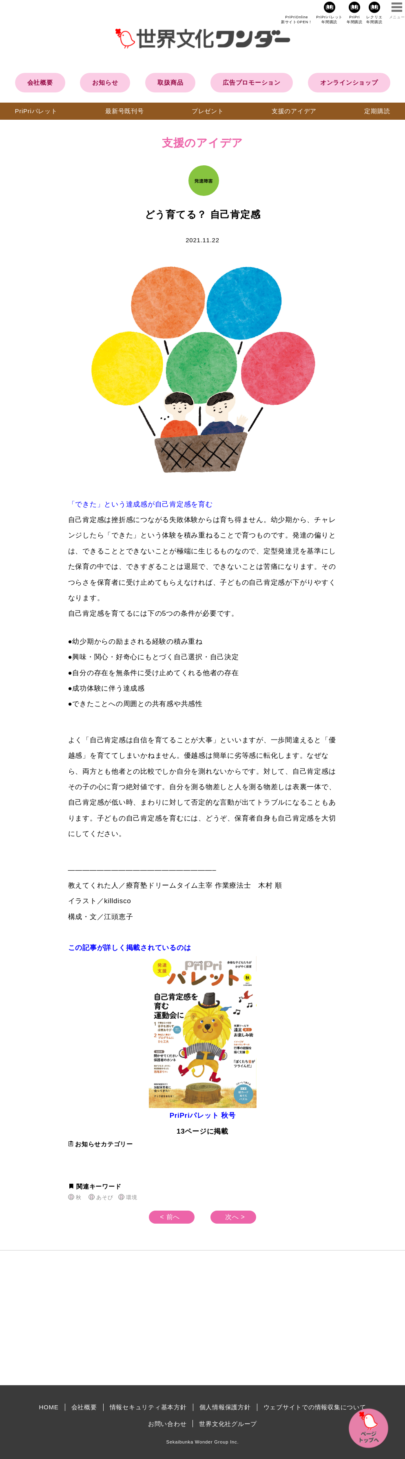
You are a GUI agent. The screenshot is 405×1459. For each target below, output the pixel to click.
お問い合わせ (167, 1423)
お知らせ (105, 82)
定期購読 (377, 111)
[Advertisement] (133, 1318)
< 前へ (170, 1216)
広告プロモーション (252, 82)
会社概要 (40, 82)
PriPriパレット (36, 111)
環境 (131, 1197)
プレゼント (208, 111)
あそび (104, 1197)
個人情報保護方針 (225, 1407)
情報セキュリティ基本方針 (148, 1407)
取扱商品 (170, 82)
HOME (49, 1407)
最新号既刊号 (124, 111)
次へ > (235, 1216)
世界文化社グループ (228, 1423)
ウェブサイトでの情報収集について (314, 1407)
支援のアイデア (294, 111)
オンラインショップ (349, 82)
